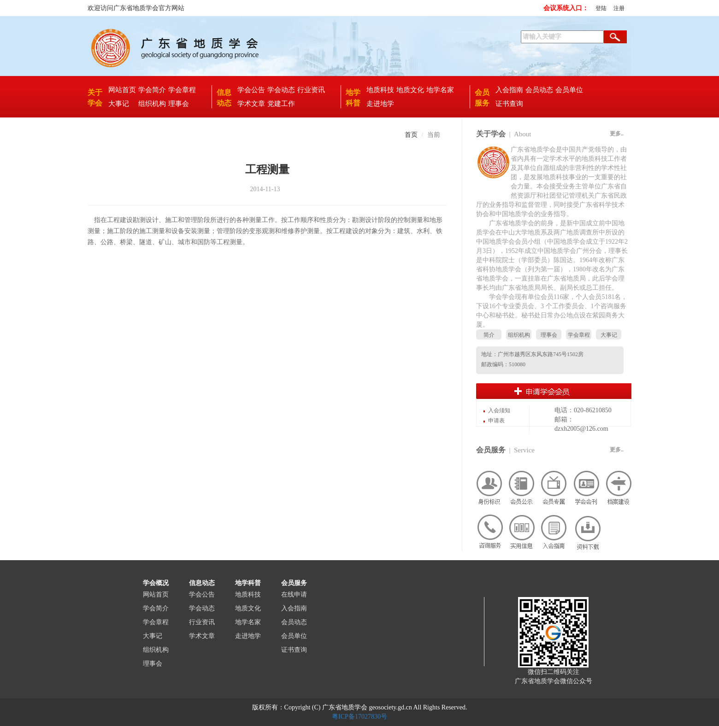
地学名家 (440, 90)
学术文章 (251, 103)
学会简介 (152, 90)
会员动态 (539, 90)
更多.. (617, 133)
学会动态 (281, 90)
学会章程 (182, 90)
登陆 (601, 8)
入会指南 (509, 90)
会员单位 (569, 90)
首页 (411, 134)
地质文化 (410, 90)
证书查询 (509, 103)
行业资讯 (311, 90)
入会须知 (499, 410)
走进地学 (380, 103)
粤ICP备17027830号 (359, 716)
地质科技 (380, 90)
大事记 (118, 103)
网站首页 (122, 90)
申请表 (496, 420)
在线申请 (294, 594)
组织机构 (152, 103)
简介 (489, 335)
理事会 (178, 103)
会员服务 (491, 450)
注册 (619, 8)
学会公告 (251, 90)
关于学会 (491, 134)
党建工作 (281, 103)
